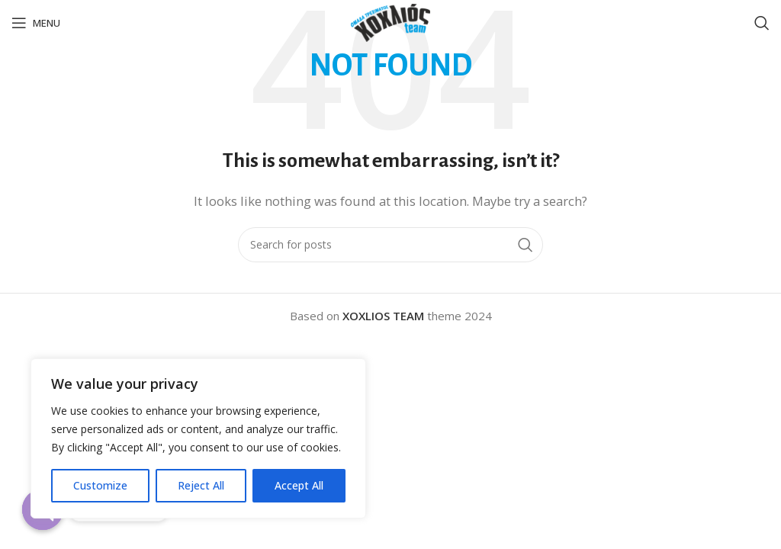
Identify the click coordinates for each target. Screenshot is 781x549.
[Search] (762, 23)
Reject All (201, 485)
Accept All (299, 485)
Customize (100, 485)
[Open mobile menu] (36, 23)
